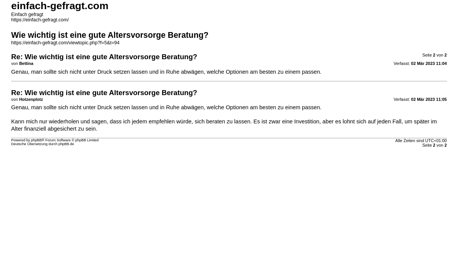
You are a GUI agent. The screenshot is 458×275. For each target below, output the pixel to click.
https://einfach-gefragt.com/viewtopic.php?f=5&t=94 (65, 42)
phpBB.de (66, 144)
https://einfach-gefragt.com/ (40, 20)
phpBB (36, 140)
